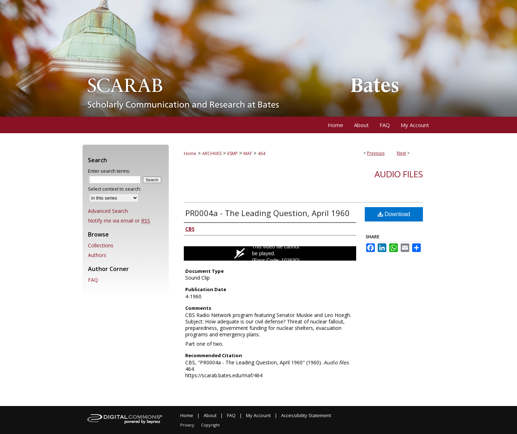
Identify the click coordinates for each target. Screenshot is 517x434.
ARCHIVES (212, 153)
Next (401, 153)
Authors (97, 255)
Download (394, 214)
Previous (376, 153)
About (210, 415)
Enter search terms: (109, 171)
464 (261, 153)
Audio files (398, 174)
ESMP (232, 153)
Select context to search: (114, 189)
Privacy (187, 425)
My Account (258, 415)
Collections (100, 245)
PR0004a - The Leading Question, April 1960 (267, 212)
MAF (247, 153)
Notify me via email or (119, 220)
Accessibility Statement (306, 415)
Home (190, 153)
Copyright (210, 425)
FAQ (93, 279)
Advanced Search (108, 210)
